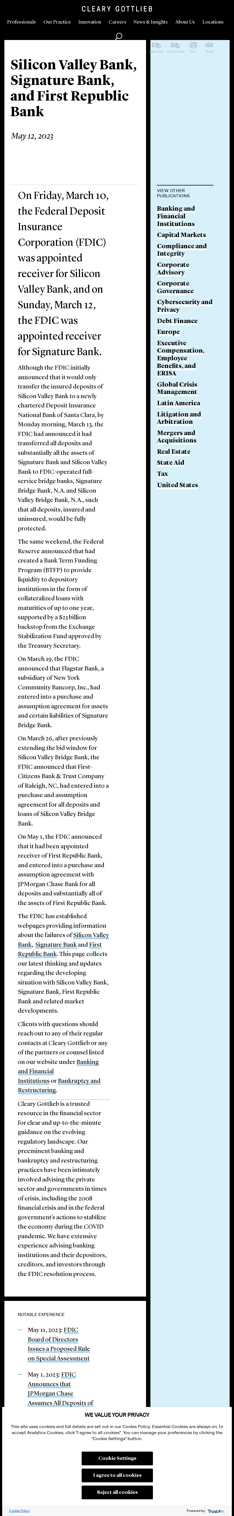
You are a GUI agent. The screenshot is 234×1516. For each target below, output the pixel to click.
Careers (117, 22)
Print (193, 51)
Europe (168, 332)
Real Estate (173, 452)
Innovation (89, 22)
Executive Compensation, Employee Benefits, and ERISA (180, 359)
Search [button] (118, 36)
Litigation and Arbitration (179, 419)
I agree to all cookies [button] (117, 1475)
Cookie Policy (19, 1511)
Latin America (178, 404)
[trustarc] (216, 1510)
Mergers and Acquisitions (176, 437)
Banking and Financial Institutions (176, 216)
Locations (213, 22)
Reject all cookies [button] (117, 1492)
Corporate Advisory (173, 269)
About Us (185, 22)
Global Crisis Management (177, 389)
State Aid (170, 463)
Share (209, 51)
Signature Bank (56, 945)
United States (177, 486)
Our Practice (57, 22)
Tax (162, 474)
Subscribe (156, 51)
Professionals (21, 22)
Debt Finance (177, 321)
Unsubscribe (175, 51)
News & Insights (150, 22)
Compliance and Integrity (182, 251)
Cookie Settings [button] (117, 1458)
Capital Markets (181, 235)
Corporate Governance (175, 288)
